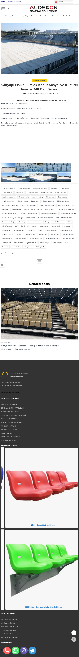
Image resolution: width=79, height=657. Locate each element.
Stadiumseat (55, 234)
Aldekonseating (24, 189)
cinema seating (37, 197)
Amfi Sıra (54, 189)
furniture (5, 209)
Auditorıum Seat (60, 193)
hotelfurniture (16, 209)
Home (7, 16)
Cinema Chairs (24, 197)
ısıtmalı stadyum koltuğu (49, 214)
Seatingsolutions (66, 230)
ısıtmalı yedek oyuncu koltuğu (12, 218)
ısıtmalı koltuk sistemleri (66, 209)
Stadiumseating (68, 234)
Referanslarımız (17, 16)
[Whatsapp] (15, 650)
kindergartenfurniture (45, 218)
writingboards (28, 247)
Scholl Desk (25, 226)
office (69, 222)
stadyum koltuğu (20, 239)
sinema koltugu (7, 234)
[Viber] (24, 650)
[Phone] (7, 650)
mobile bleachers (58, 222)
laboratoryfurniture (35, 222)
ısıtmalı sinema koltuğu (29, 214)
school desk (56, 226)
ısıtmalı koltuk (50, 209)
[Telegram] (32, 650)
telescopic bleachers (53, 239)
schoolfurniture (19, 230)
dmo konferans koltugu (10, 205)
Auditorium (19, 193)
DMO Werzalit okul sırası (66, 205)
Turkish (59, 1)
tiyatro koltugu (31, 243)
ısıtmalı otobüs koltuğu (10, 214)
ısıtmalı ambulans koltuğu (33, 209)
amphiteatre (65, 189)
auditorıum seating (8, 197)
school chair (44, 226)
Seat (40, 230)
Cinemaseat (50, 197)
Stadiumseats (7, 239)
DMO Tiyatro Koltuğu (47, 205)
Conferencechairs (8, 201)
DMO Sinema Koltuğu (29, 205)
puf (16, 226)
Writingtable (40, 247)
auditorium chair (32, 193)
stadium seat (43, 234)
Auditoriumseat (46, 193)
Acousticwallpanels (8, 189)
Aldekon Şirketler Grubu (32, 94)
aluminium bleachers (40, 189)
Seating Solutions (51, 230)
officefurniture (7, 226)
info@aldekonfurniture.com (10, 393)
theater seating (68, 239)
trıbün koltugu (44, 243)
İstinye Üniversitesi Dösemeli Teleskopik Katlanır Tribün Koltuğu (30, 347)
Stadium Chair (30, 234)
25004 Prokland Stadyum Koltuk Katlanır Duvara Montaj (39, 609)
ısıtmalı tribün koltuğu (68, 214)
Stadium (19, 234)
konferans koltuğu (8, 222)
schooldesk (6, 230)
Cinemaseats (62, 197)
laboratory (21, 222)
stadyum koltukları (36, 239)
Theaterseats (18, 243)
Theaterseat (6, 243)
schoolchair (67, 226)
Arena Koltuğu (7, 193)
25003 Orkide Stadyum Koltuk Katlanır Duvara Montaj (39, 527)
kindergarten (30, 218)
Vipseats (5, 247)
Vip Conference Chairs (60, 243)
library (47, 222)
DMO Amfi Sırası (63, 201)
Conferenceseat (48, 201)
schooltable (31, 230)
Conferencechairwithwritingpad (28, 201)
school (34, 226)
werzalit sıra (16, 247)
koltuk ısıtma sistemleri (64, 218)
